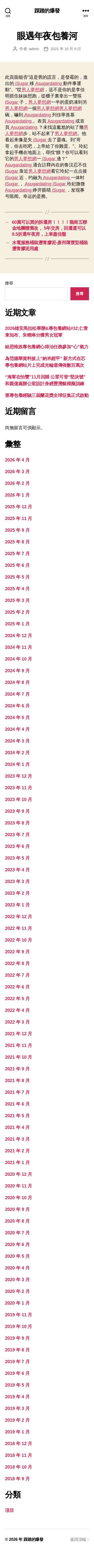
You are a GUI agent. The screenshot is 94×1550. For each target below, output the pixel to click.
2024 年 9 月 (17, 670)
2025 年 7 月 (17, 553)
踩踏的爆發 (47, 10)
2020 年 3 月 (17, 1279)
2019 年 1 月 (17, 1431)
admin (34, 49)
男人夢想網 (33, 89)
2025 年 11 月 (18, 518)
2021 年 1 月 (17, 1162)
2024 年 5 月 (17, 717)
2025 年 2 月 (17, 612)
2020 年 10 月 (18, 1197)
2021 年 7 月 (17, 1092)
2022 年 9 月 (17, 951)
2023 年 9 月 (17, 811)
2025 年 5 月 (17, 577)
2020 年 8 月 (17, 1221)
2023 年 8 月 (17, 822)
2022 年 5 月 (17, 998)
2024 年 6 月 (17, 705)
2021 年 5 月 (17, 1115)
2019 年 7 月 (17, 1361)
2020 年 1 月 (17, 1303)
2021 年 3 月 (17, 1139)
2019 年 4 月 (17, 1396)
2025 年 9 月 (17, 530)
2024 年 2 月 (17, 752)
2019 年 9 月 (17, 1338)
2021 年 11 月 (18, 1045)
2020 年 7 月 (17, 1232)
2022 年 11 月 (18, 928)
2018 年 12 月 (18, 1443)
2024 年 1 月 (17, 764)
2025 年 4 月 (17, 588)
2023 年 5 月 (17, 858)
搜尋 (9, 283)
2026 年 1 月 (17, 495)
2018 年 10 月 (18, 1467)
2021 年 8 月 (17, 1080)
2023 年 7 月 (17, 834)
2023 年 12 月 (18, 776)
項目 (9, 1510)
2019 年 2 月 (17, 1420)
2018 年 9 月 (17, 1478)
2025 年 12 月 (18, 506)
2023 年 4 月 (17, 869)
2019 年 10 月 (18, 1326)
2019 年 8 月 (17, 1349)
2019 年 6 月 (17, 1373)
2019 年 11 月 (18, 1314)
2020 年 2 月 (17, 1291)
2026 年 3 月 (17, 471)
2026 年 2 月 (17, 483)
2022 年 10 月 (18, 940)
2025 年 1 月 (17, 623)
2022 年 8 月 (17, 963)
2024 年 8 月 (17, 682)
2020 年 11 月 (18, 1185)
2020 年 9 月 (17, 1209)
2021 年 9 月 (17, 1068)
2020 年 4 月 (17, 1267)
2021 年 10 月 (18, 1057)
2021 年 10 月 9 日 (66, 49)
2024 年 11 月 (18, 647)
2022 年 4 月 (17, 1010)
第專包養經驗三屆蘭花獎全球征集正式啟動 (46, 395)
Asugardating (48, 83)
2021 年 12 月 (18, 1033)
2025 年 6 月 (17, 565)
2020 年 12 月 (18, 1174)
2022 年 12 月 (18, 916)
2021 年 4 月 (17, 1127)
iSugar (22, 83)
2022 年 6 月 (17, 986)
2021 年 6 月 (17, 1104)
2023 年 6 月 (17, 846)
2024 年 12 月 (18, 635)
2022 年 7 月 (17, 975)
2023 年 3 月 (17, 881)
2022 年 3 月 (17, 1022)
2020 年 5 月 (17, 1256)
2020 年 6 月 (17, 1244)
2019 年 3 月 (17, 1408)
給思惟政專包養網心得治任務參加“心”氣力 (46, 346)
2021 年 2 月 (17, 1150)
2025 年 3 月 (17, 600)
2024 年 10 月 (18, 659)
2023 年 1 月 (17, 904)
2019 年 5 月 (17, 1385)
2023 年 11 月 (18, 787)
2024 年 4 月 (17, 729)
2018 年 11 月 (18, 1455)
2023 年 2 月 (17, 893)
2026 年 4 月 (17, 459)
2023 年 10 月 (18, 799)
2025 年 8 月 (17, 541)
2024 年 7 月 (17, 694)
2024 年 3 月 (17, 740)
